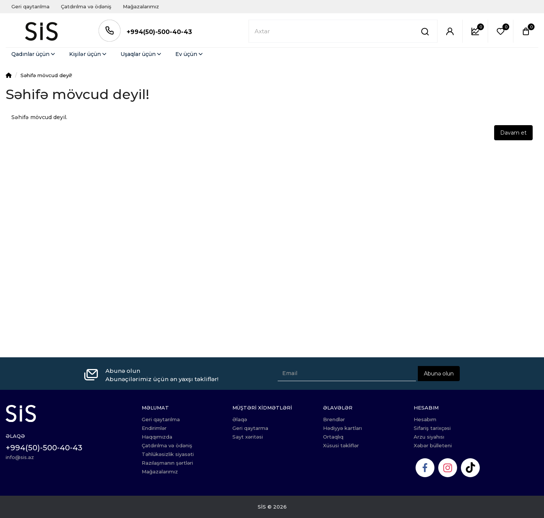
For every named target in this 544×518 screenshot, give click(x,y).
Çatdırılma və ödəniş (86, 6)
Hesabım (425, 419)
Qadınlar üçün (33, 54)
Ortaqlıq (333, 437)
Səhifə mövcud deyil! (46, 75)
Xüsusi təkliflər (341, 445)
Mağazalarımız (141, 6)
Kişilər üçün (88, 54)
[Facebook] (425, 467)
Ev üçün (189, 54)
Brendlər (334, 419)
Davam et (513, 132)
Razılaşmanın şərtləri (167, 463)
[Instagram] (447, 467)
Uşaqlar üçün (141, 54)
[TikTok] (470, 467)
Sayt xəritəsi (247, 437)
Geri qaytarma (250, 428)
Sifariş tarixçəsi (432, 428)
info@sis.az (20, 457)
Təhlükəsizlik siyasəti (168, 454)
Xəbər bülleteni (433, 445)
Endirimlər (154, 428)
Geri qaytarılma (30, 6)
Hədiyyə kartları (342, 428)
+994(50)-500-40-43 (159, 32)
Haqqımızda (157, 437)
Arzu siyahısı (429, 437)
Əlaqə (239, 419)
